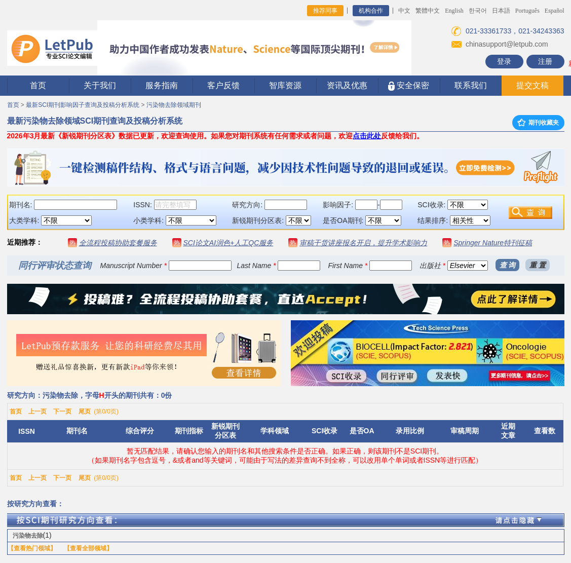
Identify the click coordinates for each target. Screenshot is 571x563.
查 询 (508, 265)
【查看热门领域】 (32, 548)
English (454, 10)
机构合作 (371, 10)
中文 (404, 10)
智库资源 (285, 85)
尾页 (85, 411)
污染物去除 (28, 535)
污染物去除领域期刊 (173, 104)
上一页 (37, 411)
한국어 (478, 10)
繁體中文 (427, 10)
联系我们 (470, 85)
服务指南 (161, 85)
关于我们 (100, 85)
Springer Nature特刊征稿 (492, 243)
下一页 (62, 411)
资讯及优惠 (347, 85)
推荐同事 (325, 10)
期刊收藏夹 (538, 123)
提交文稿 (532, 85)
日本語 (501, 10)
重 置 (537, 265)
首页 (38, 85)
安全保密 (408, 86)
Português (527, 10)
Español (554, 10)
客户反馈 (223, 85)
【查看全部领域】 (88, 548)
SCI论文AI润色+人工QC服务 (228, 243)
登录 (504, 61)
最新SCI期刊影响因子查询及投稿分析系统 (82, 104)
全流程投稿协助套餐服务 (118, 243)
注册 (545, 61)
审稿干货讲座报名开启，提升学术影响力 (363, 243)
